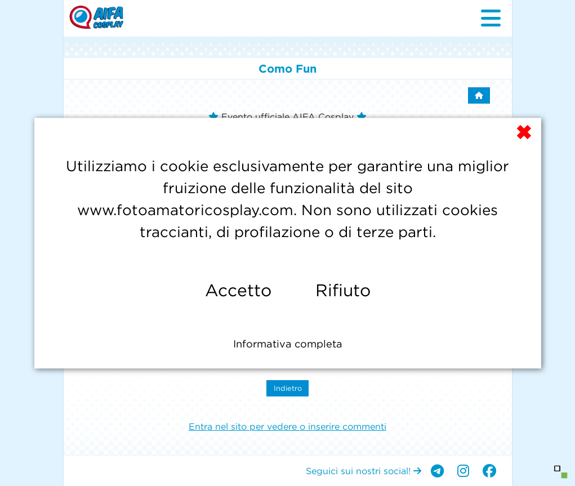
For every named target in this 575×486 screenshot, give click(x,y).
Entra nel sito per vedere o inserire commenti (287, 426)
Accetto (238, 290)
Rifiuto (343, 290)
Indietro (288, 388)
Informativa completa (287, 344)
